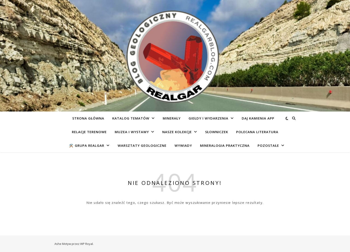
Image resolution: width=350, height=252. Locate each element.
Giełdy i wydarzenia (208, 118)
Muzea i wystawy (132, 132)
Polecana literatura (257, 132)
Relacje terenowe (89, 132)
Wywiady (183, 145)
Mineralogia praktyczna (225, 145)
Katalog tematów (130, 118)
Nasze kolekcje (177, 132)
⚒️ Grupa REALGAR (86, 145)
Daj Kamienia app (258, 118)
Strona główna (88, 118)
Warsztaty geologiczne (142, 145)
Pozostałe (268, 145)
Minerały (172, 118)
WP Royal (86, 244)
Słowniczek (216, 132)
